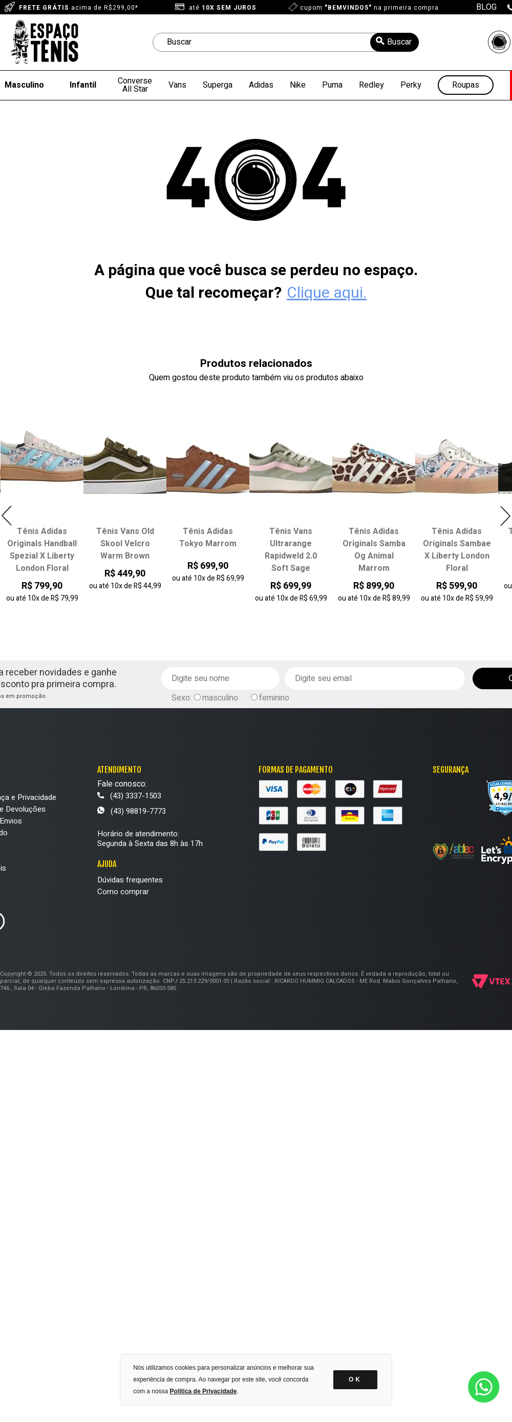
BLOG (486, 7)
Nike (298, 85)
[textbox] (286, 42)
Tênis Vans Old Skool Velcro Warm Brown (125, 543)
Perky (410, 85)
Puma (332, 85)
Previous (7, 516)
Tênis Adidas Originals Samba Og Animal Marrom (374, 549)
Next (505, 516)
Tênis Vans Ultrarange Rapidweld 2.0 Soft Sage (291, 549)
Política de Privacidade (203, 1391)
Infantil (83, 85)
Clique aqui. (327, 293)
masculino (220, 698)
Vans (177, 85)
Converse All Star (135, 85)
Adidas (261, 85)
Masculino (24, 85)
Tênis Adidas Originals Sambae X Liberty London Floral (457, 549)
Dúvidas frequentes (130, 879)
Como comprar (123, 891)
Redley (371, 85)
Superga (217, 85)
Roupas (465, 85)
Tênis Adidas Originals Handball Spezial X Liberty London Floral (42, 549)
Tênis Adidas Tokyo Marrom (208, 537)
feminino (274, 698)
